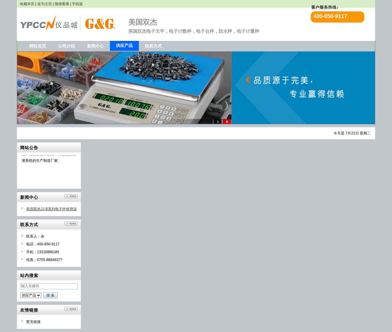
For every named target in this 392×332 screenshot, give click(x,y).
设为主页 (44, 4)
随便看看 (62, 4)
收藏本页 (27, 4)
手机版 (77, 4)
